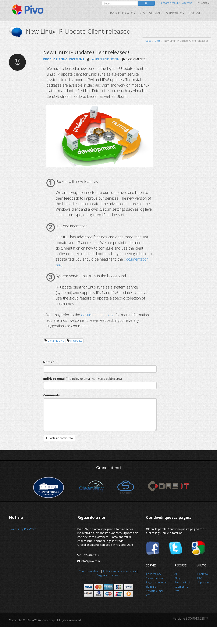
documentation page (97, 314)
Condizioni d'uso (89, 571)
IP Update (76, 341)
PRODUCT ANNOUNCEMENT (64, 59)
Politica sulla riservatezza (119, 571)
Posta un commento (59, 438)
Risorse (196, 13)
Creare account (170, 3)
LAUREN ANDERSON (104, 59)
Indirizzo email (54, 379)
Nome (47, 362)
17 (17, 61)
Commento (51, 395)
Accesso (187, 3)
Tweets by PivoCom (22, 529)
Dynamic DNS (56, 341)
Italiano (202, 3)
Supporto (175, 13)
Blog (157, 41)
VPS (142, 13)
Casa (148, 41)
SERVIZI (155, 13)
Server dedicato (121, 13)
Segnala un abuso (108, 575)
